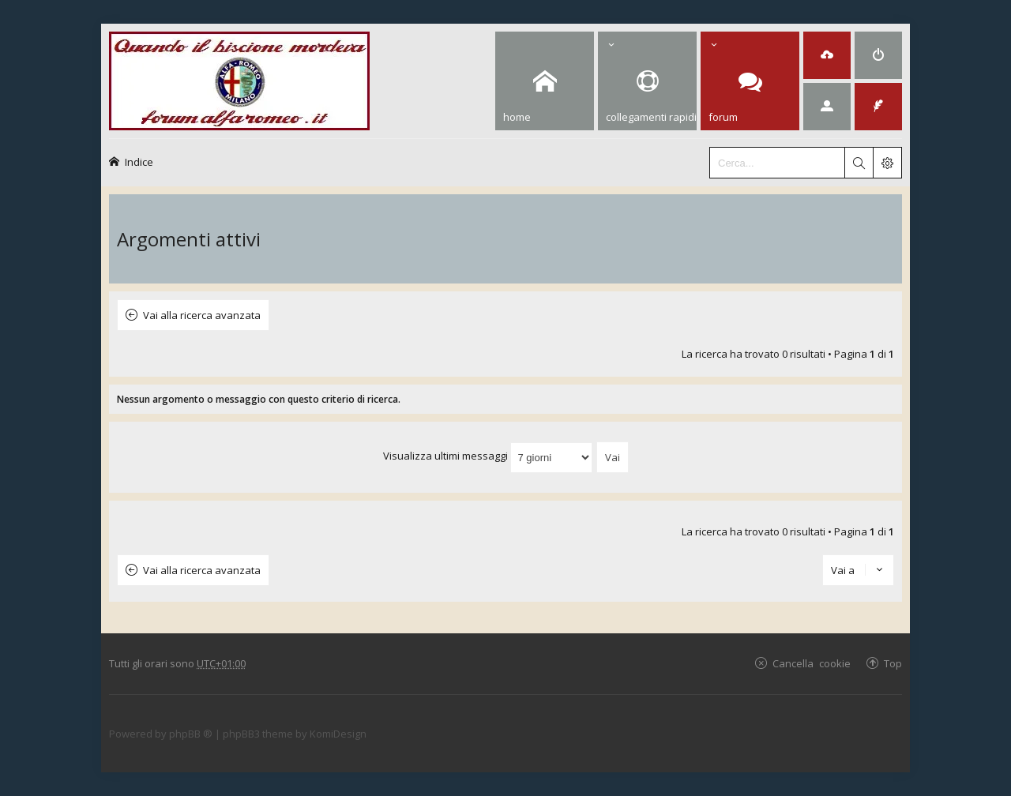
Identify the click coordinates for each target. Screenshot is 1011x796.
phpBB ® (190, 734)
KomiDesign (338, 734)
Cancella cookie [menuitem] (811, 663)
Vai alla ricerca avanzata (202, 315)
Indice (139, 161)
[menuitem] (827, 55)
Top (893, 663)
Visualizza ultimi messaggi (487, 456)
